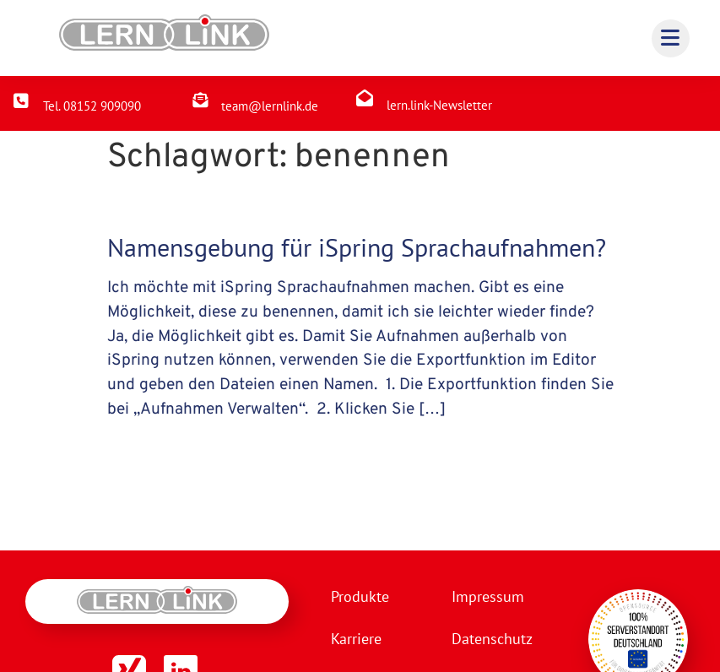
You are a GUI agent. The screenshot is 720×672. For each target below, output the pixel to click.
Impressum (487, 596)
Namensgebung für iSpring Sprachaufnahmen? (356, 246)
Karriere (356, 638)
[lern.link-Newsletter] (364, 97)
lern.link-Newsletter (439, 105)
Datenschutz (491, 638)
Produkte (360, 596)
